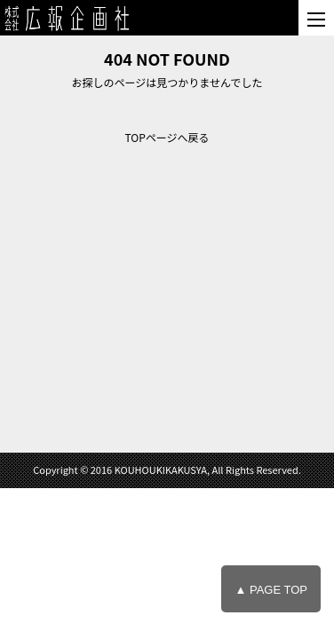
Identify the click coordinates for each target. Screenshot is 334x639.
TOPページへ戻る (166, 137)
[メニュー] (316, 18)
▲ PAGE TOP (271, 589)
